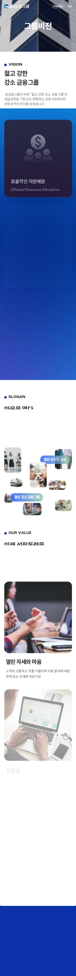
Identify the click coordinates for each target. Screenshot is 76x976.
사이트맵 (70, 6)
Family (58, 6)
